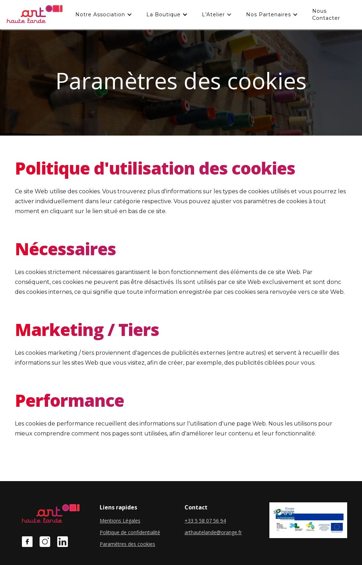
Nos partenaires (268, 14)
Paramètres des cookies (127, 544)
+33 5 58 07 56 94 (205, 520)
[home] (34, 14)
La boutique (163, 14)
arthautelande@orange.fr (213, 532)
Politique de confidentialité (130, 532)
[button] (103, 14)
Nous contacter (326, 14)
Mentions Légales (120, 520)
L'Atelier (213, 14)
